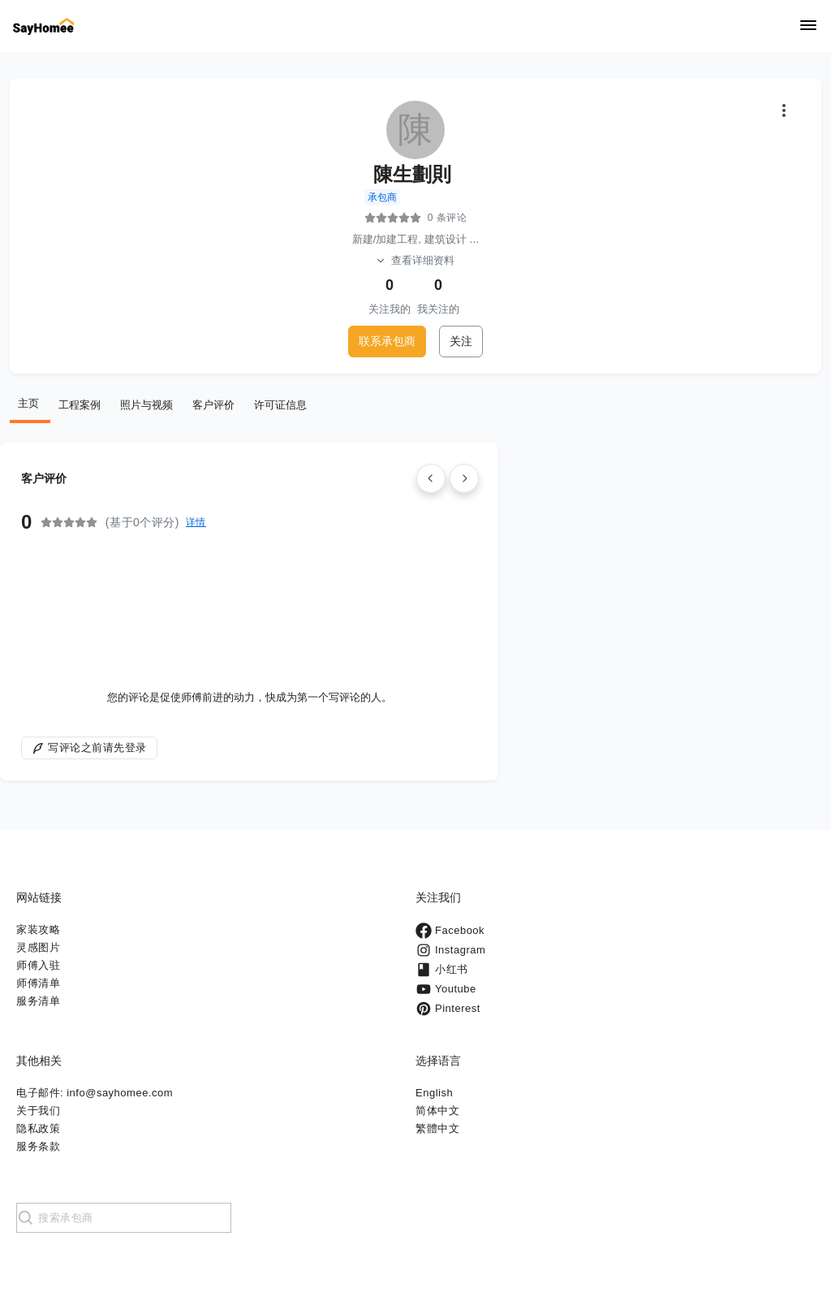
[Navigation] (808, 26)
